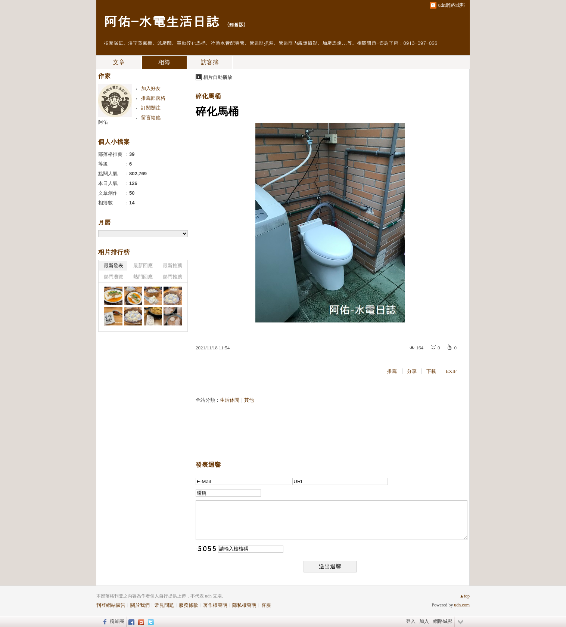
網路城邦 (443, 621)
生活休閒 (229, 400)
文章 (119, 62)
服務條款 (188, 605)
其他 (249, 400)
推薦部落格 (153, 98)
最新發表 (113, 265)
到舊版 (236, 24)
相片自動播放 (217, 77)
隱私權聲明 (244, 605)
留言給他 (151, 117)
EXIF (451, 371)
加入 (424, 621)
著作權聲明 (215, 605)
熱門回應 (143, 276)
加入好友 (151, 88)
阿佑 (103, 122)
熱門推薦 (172, 276)
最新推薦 (172, 265)
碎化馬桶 (208, 96)
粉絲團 (117, 621)
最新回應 (143, 265)
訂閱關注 (151, 108)
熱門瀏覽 (113, 276)
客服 (266, 605)
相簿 (164, 62)
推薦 (392, 371)
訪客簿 (210, 62)
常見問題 (164, 605)
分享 (412, 371)
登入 (411, 621)
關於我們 (140, 605)
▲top (465, 596)
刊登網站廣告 (110, 605)
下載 (431, 371)
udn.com (462, 605)
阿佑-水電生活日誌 (161, 20)
